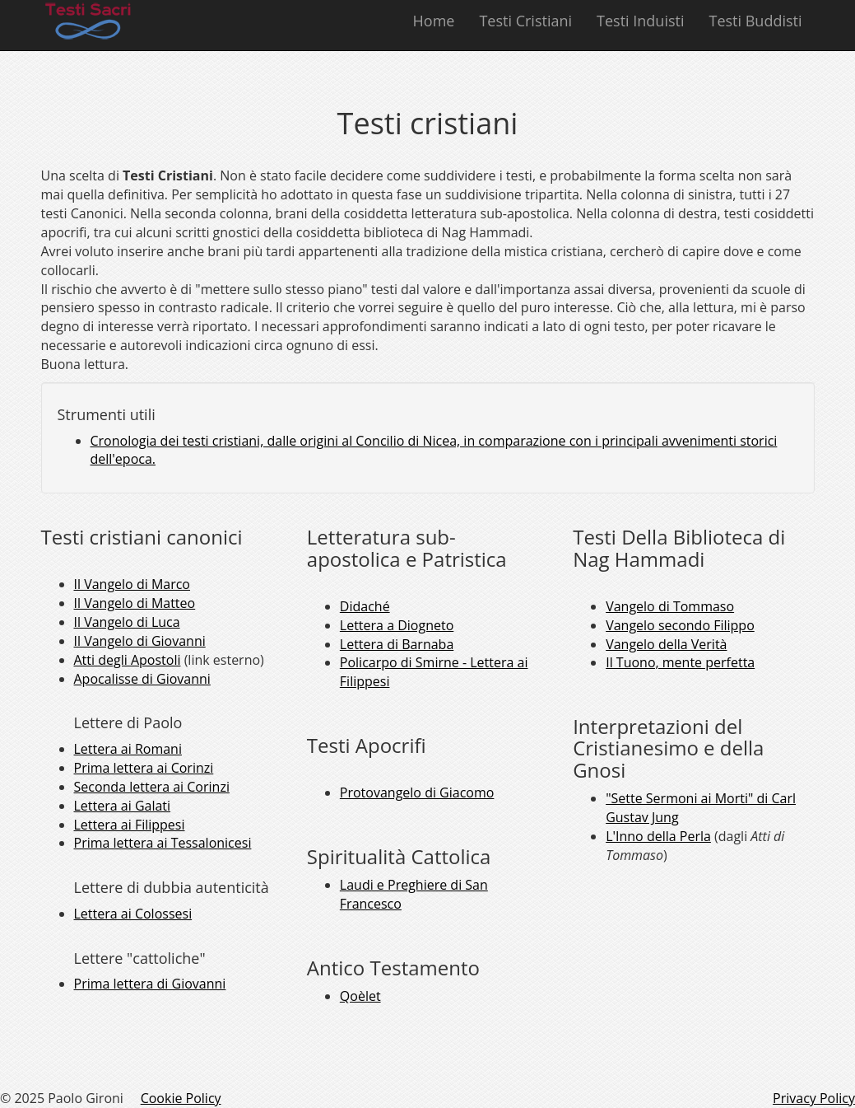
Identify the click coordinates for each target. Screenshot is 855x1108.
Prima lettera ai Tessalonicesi (163, 843)
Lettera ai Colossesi (133, 914)
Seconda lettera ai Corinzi (152, 787)
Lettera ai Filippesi (129, 825)
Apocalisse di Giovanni (142, 679)
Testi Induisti (640, 20)
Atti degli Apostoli (127, 660)
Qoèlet (360, 996)
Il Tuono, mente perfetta (680, 662)
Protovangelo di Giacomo (417, 792)
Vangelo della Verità (666, 644)
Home (434, 20)
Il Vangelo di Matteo (135, 603)
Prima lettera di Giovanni (150, 984)
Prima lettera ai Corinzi (144, 768)
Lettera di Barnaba (396, 644)
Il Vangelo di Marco (132, 584)
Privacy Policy (814, 1098)
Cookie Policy (181, 1098)
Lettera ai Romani (128, 749)
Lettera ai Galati (122, 806)
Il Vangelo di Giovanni (140, 641)
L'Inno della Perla (658, 836)
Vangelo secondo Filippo (680, 625)
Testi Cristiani (525, 20)
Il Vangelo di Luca (127, 622)
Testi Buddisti (755, 20)
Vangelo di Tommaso (670, 606)
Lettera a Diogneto (396, 625)
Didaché (365, 606)
